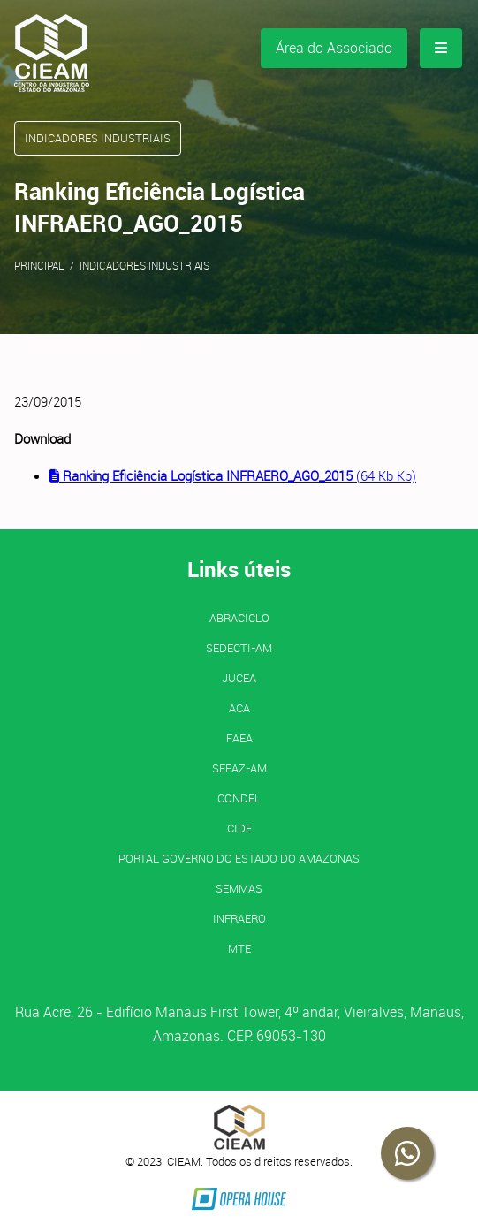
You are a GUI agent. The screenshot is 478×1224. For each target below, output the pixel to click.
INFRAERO (239, 918)
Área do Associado (334, 47)
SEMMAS (239, 888)
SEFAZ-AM (239, 768)
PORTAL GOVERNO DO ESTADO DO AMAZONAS (239, 858)
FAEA (239, 738)
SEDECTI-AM (239, 648)
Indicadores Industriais (144, 265)
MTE (239, 948)
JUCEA (239, 678)
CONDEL (239, 798)
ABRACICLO (239, 618)
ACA (239, 708)
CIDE (239, 828)
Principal (39, 265)
